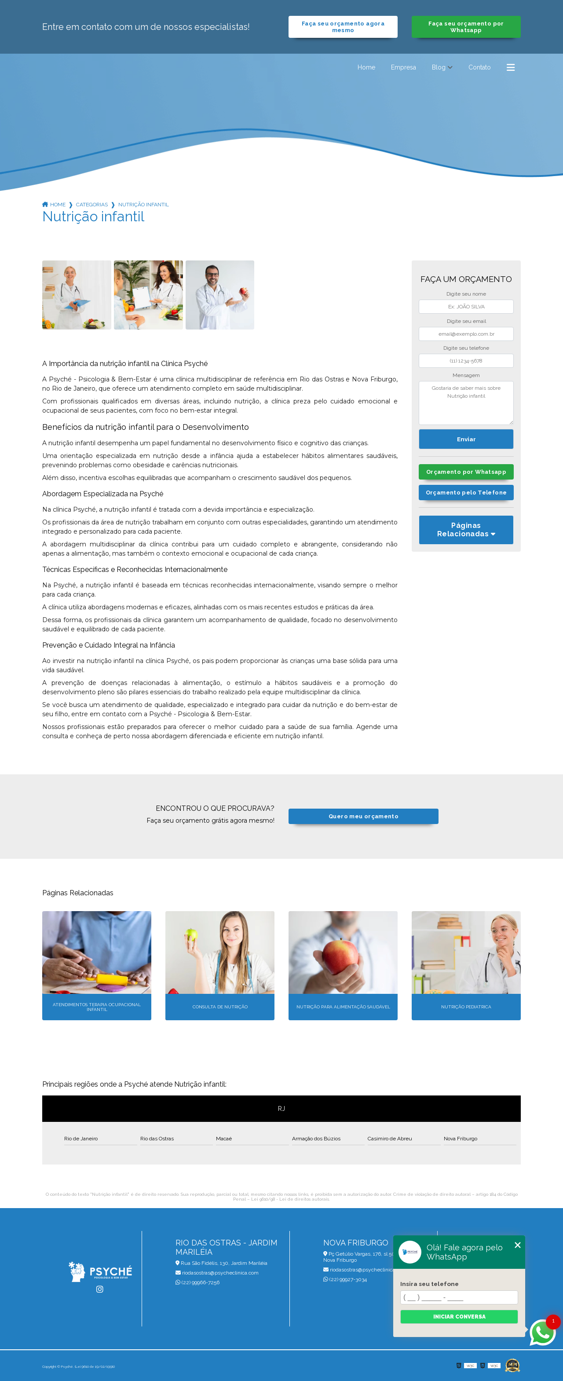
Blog (439, 67)
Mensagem (466, 375)
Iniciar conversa (459, 1317)
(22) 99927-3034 (345, 1279)
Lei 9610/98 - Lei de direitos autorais (290, 1199)
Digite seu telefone (466, 348)
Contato (479, 67)
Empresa (403, 67)
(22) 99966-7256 (197, 1282)
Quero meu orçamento (363, 816)
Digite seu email (466, 321)
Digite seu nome (466, 294)
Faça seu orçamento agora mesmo (343, 26)
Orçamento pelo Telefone (466, 492)
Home (366, 67)
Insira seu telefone (429, 1283)
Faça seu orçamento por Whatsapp (466, 26)
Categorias (92, 204)
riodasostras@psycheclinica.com (217, 1273)
